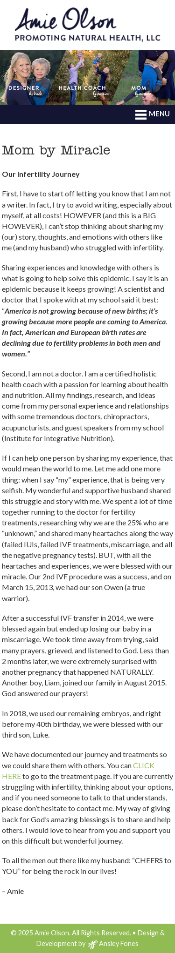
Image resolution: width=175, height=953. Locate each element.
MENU (152, 114)
